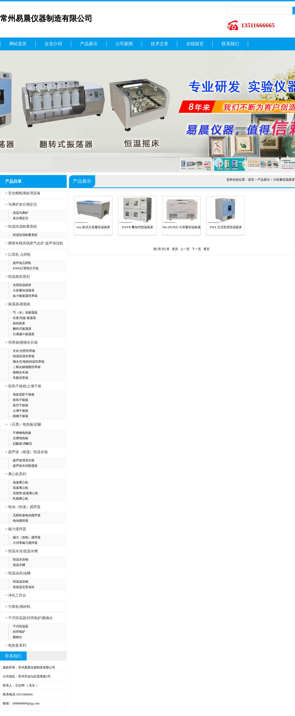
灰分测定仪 (20, 218)
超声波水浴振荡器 (25, 465)
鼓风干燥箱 (20, 400)
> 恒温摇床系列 (17, 277)
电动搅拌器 (20, 520)
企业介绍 (53, 43)
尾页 (206, 249)
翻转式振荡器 (22, 329)
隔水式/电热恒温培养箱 (28, 361)
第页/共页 (161, 249)
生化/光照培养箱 (24, 351)
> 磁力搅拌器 (15, 529)
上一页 (185, 249)
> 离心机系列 (15, 474)
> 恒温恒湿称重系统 (21, 226)
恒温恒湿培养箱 (23, 356)
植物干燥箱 (20, 416)
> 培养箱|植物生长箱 (21, 342)
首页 (251, 179)
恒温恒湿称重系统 (25, 235)
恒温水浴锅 (20, 559)
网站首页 (18, 43)
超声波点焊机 (22, 263)
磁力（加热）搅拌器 (27, 537)
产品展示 (88, 43)
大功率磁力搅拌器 (25, 543)
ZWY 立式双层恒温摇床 (226, 227)
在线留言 (195, 43)
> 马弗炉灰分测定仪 (21, 204)
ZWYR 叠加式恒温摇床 (137, 227)
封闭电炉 (19, 632)
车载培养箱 (20, 378)
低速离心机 (20, 482)
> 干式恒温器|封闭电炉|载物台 (29, 618)
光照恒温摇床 (22, 285)
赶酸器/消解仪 (22, 443)
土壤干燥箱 (20, 410)
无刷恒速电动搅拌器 (27, 515)
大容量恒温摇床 (23, 290)
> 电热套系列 (15, 645)
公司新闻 (124, 43)
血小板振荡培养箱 (25, 296)
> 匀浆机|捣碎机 (18, 607)
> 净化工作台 (15, 595)
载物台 (17, 637)
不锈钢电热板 (22, 433)
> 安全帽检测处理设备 (23, 193)
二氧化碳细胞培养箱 (27, 367)
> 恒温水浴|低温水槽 (21, 551)
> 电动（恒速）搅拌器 (23, 507)
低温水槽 (19, 565)
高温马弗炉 (20, 213)
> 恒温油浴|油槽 (18, 573)
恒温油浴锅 (20, 581)
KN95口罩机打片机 (26, 268)
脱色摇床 (19, 323)
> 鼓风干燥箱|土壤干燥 (23, 386)
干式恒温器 (20, 626)
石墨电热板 (20, 438)
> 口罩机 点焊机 (18, 254)
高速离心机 (20, 488)
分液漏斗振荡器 (23, 334)
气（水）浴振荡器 (25, 312)
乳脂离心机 (20, 498)
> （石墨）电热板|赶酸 (23, 424)
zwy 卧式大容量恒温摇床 (93, 227)
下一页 (196, 249)
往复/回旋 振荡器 (24, 318)
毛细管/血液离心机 (25, 493)
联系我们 (230, 43)
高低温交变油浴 (23, 587)
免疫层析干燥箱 (23, 394)
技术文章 (159, 43)
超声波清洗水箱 (23, 460)
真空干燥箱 (20, 405)
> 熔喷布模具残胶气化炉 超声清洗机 (34, 243)
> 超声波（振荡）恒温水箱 (26, 452)
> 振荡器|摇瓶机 (18, 304)
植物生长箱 (20, 372)
